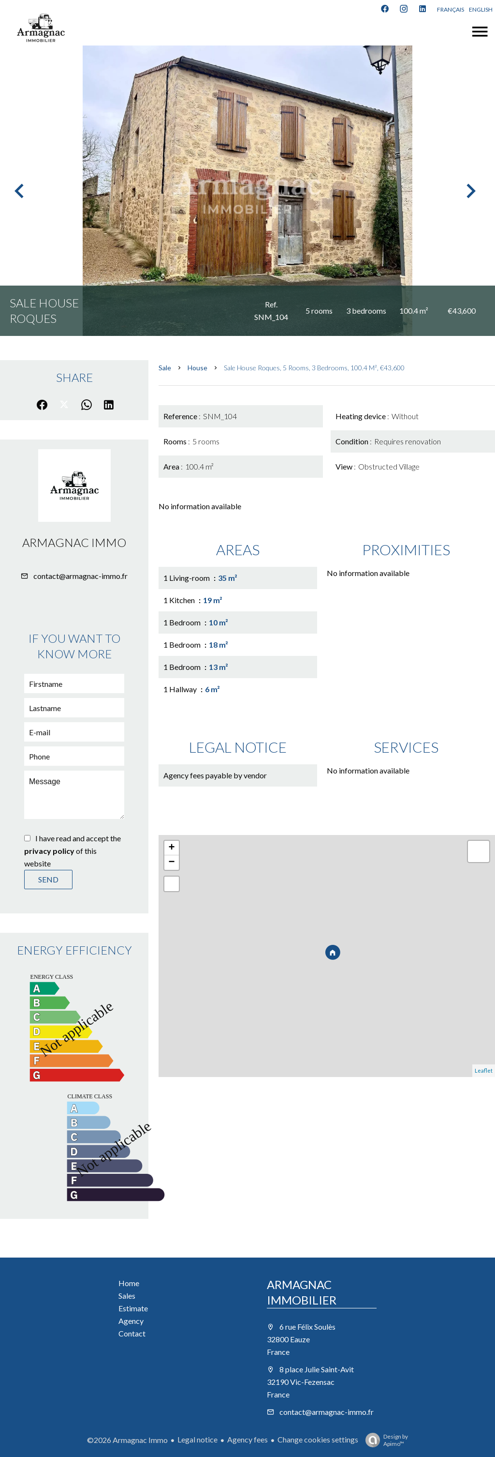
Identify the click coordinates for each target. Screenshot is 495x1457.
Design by (384, 1440)
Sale (165, 368)
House (197, 368)
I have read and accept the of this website (72, 851)
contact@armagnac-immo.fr (80, 575)
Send (48, 879)
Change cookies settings (317, 1439)
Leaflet (484, 1070)
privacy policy (49, 850)
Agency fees (247, 1439)
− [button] (172, 862)
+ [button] (172, 848)
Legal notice (197, 1439)
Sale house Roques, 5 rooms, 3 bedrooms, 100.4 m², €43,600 (314, 368)
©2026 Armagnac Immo (127, 1439)
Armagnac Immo (74, 542)
